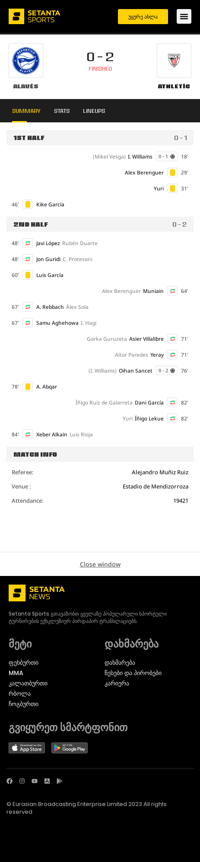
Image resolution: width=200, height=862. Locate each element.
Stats (62, 111)
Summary (26, 111)
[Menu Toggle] (184, 16)
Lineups (94, 111)
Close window (100, 564)
